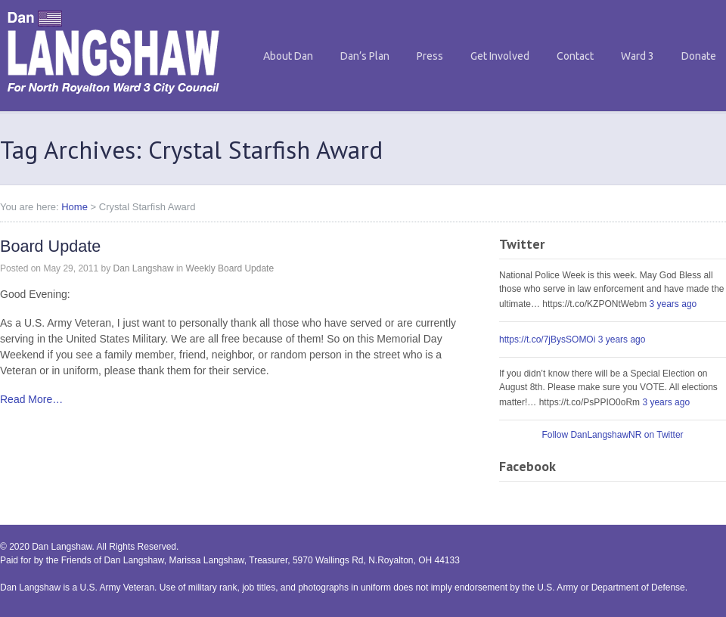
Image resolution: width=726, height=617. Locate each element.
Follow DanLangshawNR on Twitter (612, 434)
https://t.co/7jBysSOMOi (547, 339)
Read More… (31, 399)
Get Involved (499, 56)
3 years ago (673, 304)
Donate (698, 56)
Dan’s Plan (364, 56)
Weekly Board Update (230, 268)
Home (74, 206)
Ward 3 (637, 56)
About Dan (288, 56)
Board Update (50, 246)
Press (430, 56)
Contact (575, 56)
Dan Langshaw (143, 268)
